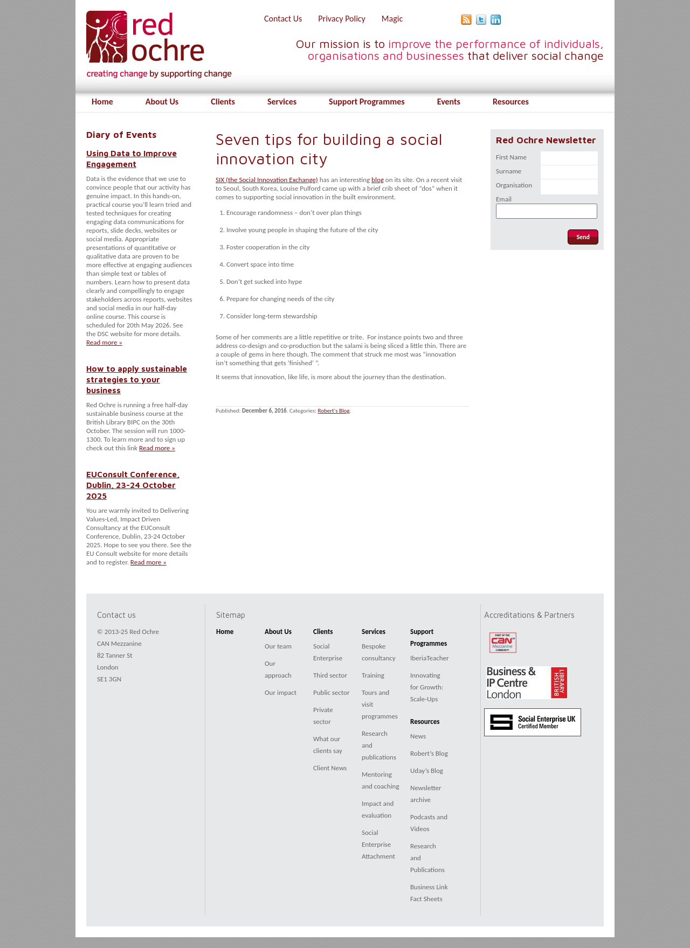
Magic (392, 18)
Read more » (104, 342)
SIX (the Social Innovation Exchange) (267, 180)
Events (448, 101)
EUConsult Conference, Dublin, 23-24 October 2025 (133, 484)
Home (102, 101)
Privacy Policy (341, 18)
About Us (162, 101)
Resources (511, 101)
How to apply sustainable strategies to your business (136, 379)
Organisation (514, 185)
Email (504, 199)
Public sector (331, 692)
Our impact (280, 692)
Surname (508, 171)
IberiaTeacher (429, 658)
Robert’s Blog (429, 753)
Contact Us (283, 18)
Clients (223, 101)
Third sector (330, 675)
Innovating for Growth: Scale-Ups (426, 687)
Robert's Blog (333, 410)
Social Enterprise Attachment (378, 844)
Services (281, 101)
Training (373, 675)
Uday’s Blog (426, 770)
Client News (330, 768)
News (418, 736)
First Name (511, 157)
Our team (278, 646)
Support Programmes (367, 101)
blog (377, 180)
